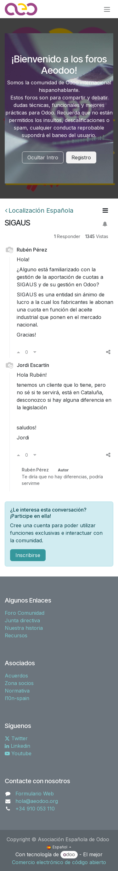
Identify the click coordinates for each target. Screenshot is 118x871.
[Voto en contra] (35, 352)
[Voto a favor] (18, 352)
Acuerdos (16, 675)
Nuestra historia (24, 628)
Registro (81, 157)
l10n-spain (17, 698)
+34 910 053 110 (35, 808)
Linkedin (17, 746)
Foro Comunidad (24, 613)
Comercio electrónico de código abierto (59, 862)
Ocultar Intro (42, 157)
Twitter (16, 738)
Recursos (16, 635)
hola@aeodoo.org (36, 801)
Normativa (17, 691)
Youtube (18, 753)
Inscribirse (27, 555)
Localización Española (39, 210)
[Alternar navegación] (107, 9)
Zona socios (19, 683)
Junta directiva (22, 620)
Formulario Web (34, 793)
